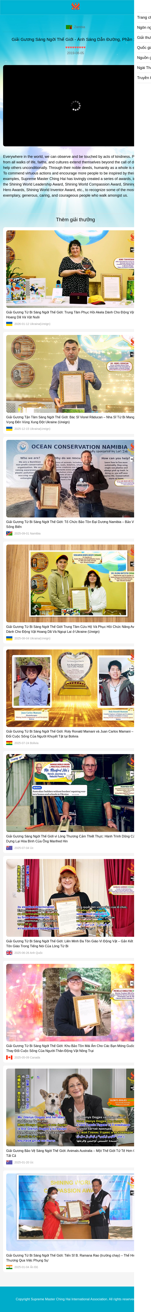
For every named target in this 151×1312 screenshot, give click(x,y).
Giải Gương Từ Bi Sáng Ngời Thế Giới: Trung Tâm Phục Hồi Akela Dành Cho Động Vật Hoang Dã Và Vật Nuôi (70, 315)
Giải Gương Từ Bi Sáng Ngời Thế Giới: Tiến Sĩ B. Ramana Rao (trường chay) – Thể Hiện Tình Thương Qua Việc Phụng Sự (75, 1258)
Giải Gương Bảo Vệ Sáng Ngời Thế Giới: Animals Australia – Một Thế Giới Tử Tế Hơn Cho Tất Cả (72, 1153)
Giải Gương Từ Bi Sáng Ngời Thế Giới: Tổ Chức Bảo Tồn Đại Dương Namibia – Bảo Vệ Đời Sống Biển (74, 524)
